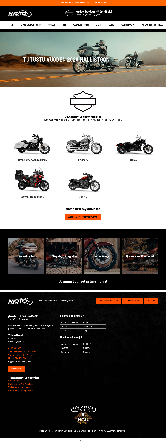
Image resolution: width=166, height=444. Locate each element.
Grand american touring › (32, 159)
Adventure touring (81, 25)
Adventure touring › (32, 196)
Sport (98, 25)
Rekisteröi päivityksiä (108, 301)
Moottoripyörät (128, 25)
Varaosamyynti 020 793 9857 (21, 355)
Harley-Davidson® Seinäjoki (93, 11)
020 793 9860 (14, 348)
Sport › (83, 196)
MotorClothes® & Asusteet (20, 384)
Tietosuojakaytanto (48, 300)
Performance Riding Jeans (20, 390)
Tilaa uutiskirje (132, 301)
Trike (64, 25)
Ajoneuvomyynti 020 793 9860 (22, 351)
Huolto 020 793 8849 (18, 358)
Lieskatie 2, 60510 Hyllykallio (88, 14)
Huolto (111, 25)
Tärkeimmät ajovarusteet (19, 387)
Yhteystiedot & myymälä (152, 25)
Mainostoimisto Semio (83, 441)
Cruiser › (83, 159)
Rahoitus (151, 301)
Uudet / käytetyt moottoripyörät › (83, 217)
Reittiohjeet (16, 369)
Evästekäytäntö (66, 300)
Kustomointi (13, 380)
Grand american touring (31, 25)
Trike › (133, 159)
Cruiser (51, 25)
